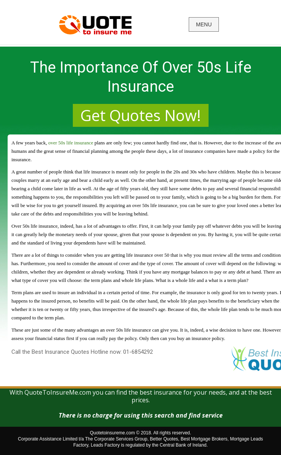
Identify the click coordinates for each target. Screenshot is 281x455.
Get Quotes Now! (140, 115)
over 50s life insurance (70, 143)
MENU (204, 24)
